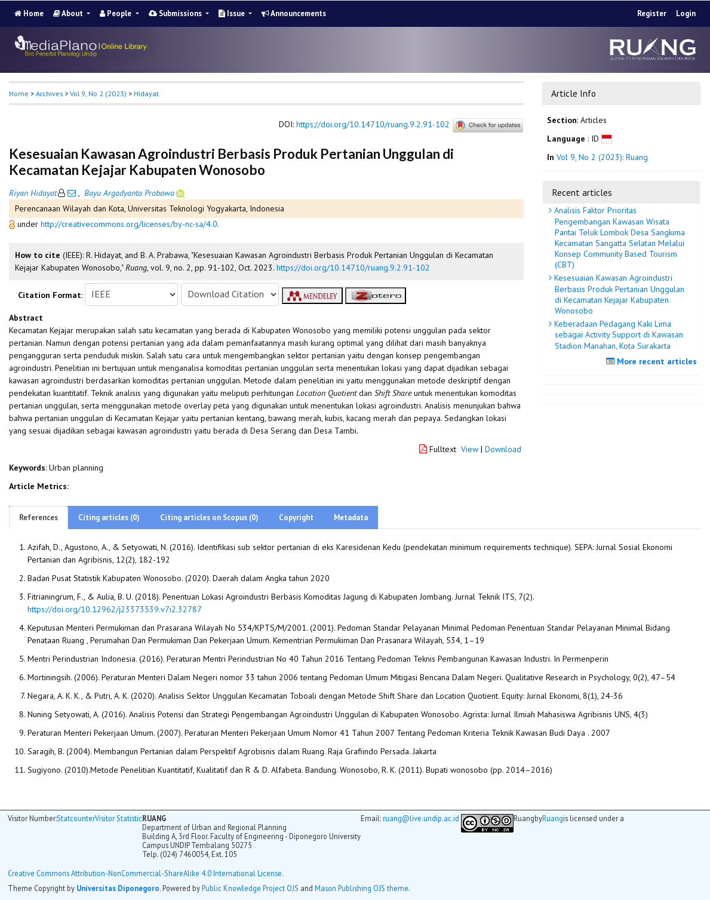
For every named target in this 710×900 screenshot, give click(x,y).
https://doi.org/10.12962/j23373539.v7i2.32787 (114, 609)
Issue (233, 13)
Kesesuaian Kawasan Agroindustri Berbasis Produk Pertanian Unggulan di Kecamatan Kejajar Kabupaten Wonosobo (618, 294)
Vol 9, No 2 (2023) (98, 93)
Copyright (296, 517)
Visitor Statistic (118, 818)
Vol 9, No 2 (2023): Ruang (602, 157)
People (116, 13)
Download (503, 449)
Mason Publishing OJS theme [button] (361, 888)
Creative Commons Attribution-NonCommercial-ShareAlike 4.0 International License (145, 873)
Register (651, 13)
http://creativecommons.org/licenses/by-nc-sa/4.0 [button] (129, 224)
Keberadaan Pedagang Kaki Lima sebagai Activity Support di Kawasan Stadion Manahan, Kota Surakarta (617, 334)
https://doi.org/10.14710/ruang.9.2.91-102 (373, 124)
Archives (49, 93)
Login (686, 13)
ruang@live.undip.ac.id (421, 818)
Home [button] (19, 93)
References (38, 517)
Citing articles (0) (109, 517)
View (469, 449)
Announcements (294, 13)
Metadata (351, 517)
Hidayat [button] (146, 93)
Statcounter (76, 818)
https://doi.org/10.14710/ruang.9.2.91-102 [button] (353, 267)
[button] (13, 224)
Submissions (176, 13)
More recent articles (653, 361)
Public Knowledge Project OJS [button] (250, 888)
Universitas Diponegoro (117, 888)
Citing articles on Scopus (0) (209, 517)
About (69, 13)
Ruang (552, 818)
